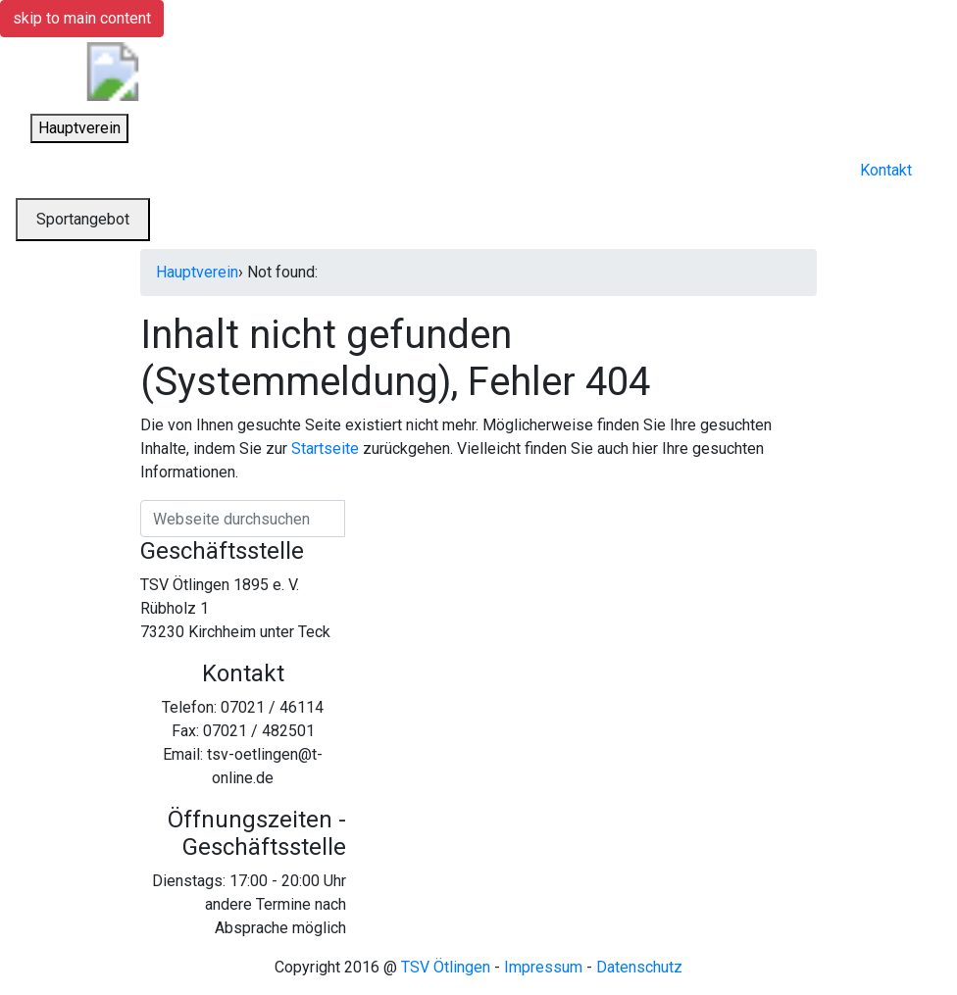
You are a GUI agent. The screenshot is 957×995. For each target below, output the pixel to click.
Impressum (543, 967)
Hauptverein (197, 272)
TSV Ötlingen (445, 967)
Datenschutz (639, 967)
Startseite (325, 448)
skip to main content (82, 18)
